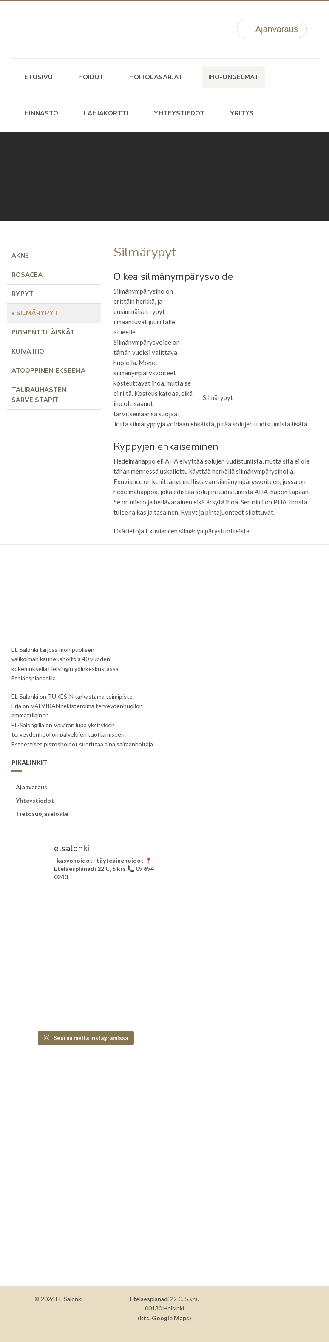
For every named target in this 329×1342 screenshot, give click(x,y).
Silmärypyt (37, 313)
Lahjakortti (106, 113)
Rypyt (22, 294)
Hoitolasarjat (156, 77)
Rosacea (27, 275)
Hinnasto (41, 113)
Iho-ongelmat (233, 77)
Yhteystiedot (179, 113)
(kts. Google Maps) (164, 1318)
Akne (20, 255)
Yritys (242, 113)
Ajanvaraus (272, 29)
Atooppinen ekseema (48, 370)
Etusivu (38, 77)
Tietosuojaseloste (42, 813)
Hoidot (91, 77)
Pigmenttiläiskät (43, 332)
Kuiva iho (27, 351)
